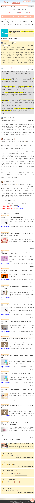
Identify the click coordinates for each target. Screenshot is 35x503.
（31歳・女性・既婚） (9, 137)
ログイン (33, 1)
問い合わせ (27, 499)
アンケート (7, 12)
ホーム (8, 499)
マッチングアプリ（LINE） (15, 9)
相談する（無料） (27, 1)
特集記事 (28, 12)
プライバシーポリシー (21, 499)
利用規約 (15, 499)
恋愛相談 (18, 12)
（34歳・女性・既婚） (9, 41)
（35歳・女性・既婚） (9, 116)
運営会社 (11, 499)
